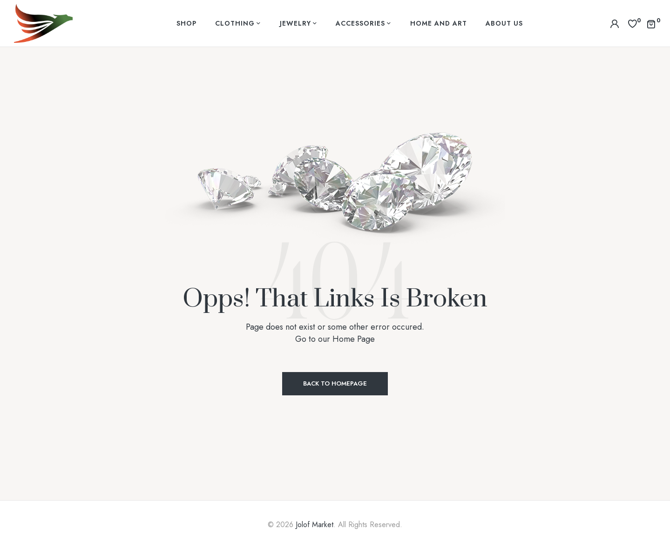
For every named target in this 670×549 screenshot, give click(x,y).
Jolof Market (314, 524)
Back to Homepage (335, 383)
